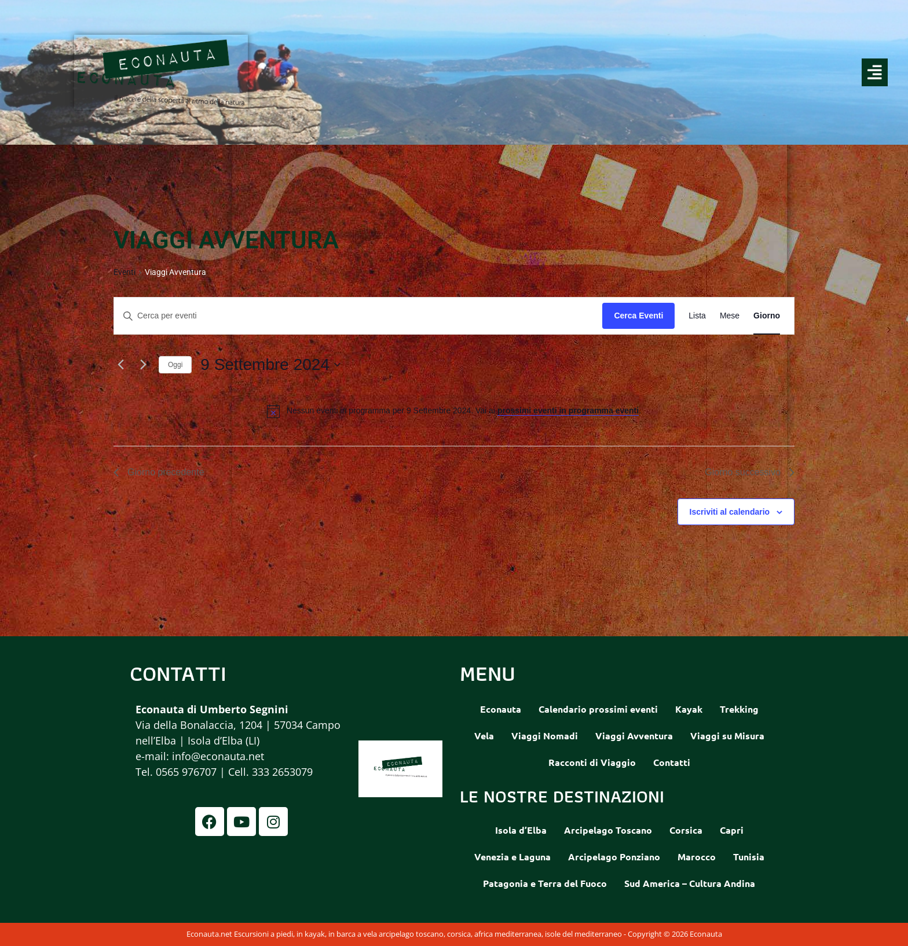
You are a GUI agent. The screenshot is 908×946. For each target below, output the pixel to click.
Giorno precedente (159, 472)
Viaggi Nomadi (544, 735)
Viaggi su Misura (727, 735)
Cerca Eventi (638, 315)
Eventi (125, 272)
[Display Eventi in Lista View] (697, 316)
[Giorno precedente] (120, 365)
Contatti (671, 762)
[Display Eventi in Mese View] (729, 316)
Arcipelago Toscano (608, 830)
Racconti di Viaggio (592, 762)
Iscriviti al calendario (730, 511)
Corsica (685, 830)
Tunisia (748, 856)
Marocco (697, 856)
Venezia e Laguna (512, 856)
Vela (484, 735)
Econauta (500, 709)
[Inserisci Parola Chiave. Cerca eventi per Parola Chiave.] (358, 316)
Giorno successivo (749, 472)
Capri (732, 830)
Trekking (739, 709)
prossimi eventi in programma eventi (568, 410)
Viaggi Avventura (634, 735)
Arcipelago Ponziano (614, 856)
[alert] (464, 410)
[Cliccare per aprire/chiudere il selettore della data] (270, 364)
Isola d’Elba (521, 830)
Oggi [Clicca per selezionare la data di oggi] (175, 365)
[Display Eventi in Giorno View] (766, 316)
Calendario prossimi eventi (598, 709)
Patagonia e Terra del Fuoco (545, 883)
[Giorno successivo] (143, 365)
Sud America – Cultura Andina (689, 883)
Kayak (688, 709)
